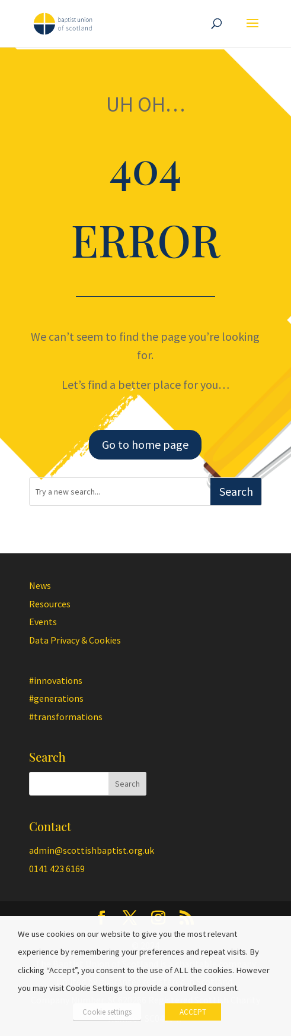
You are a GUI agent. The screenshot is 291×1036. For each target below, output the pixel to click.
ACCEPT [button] (193, 1012)
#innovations (55, 680)
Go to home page (145, 444)
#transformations (66, 717)
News (40, 585)
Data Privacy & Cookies (75, 640)
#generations (56, 698)
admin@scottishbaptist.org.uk (91, 850)
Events (43, 622)
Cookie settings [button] (107, 1012)
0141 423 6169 (57, 869)
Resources (50, 604)
